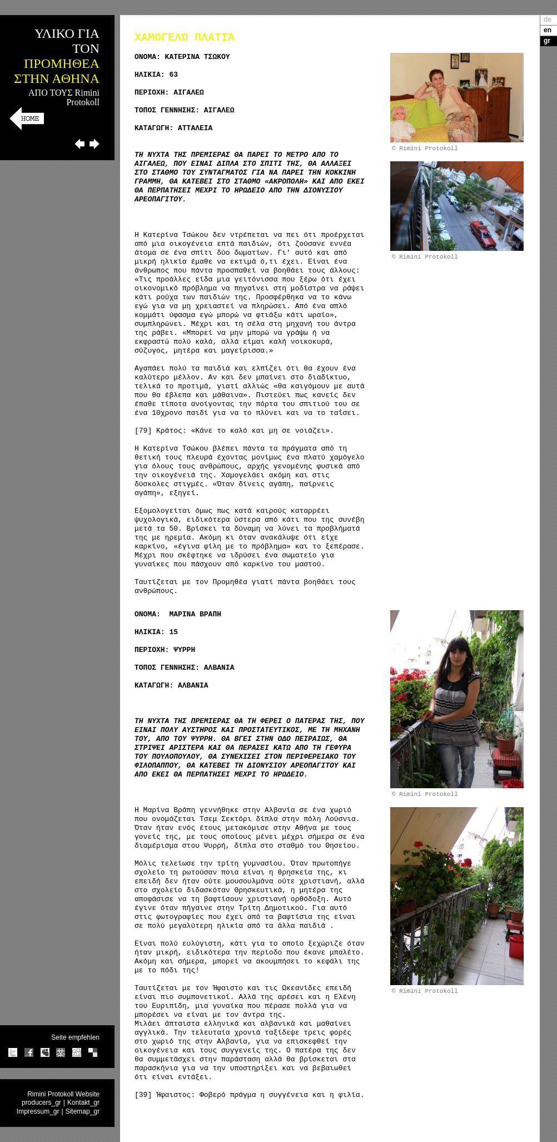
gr (547, 41)
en (547, 30)
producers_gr (41, 1102)
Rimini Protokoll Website (63, 1094)
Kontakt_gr (83, 1102)
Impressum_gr (38, 1111)
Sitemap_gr (83, 1111)
